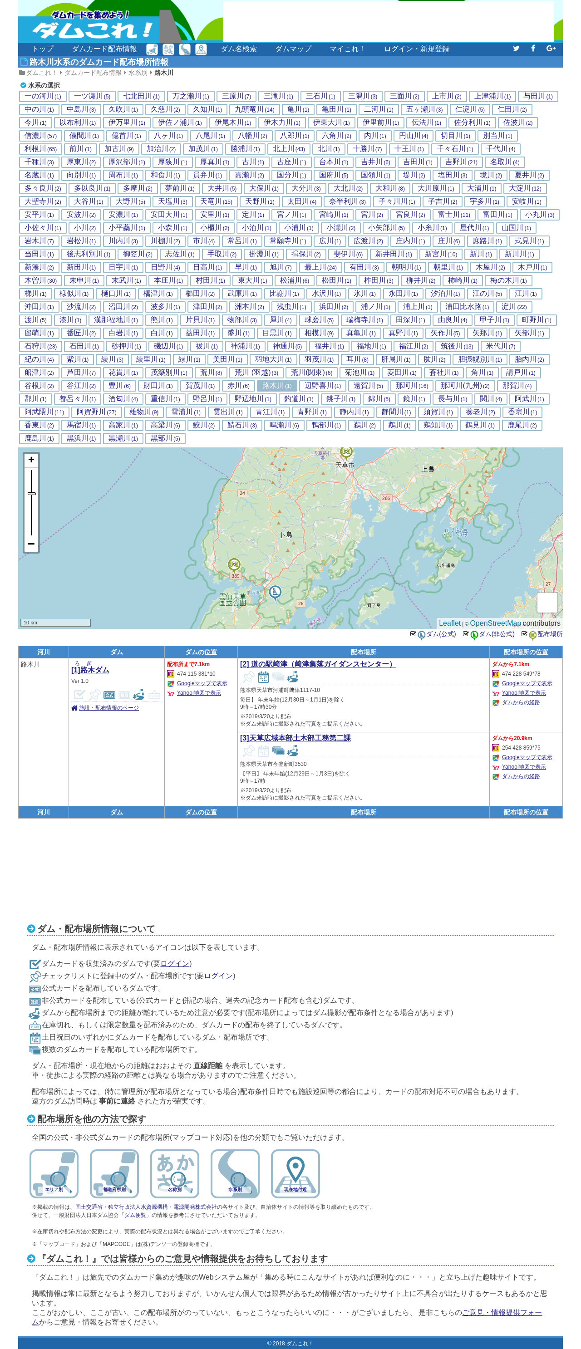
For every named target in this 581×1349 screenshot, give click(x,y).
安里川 (215, 214)
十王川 (409, 148)
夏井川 (529, 175)
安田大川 (169, 214)
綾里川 (151, 359)
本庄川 (168, 280)
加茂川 (203, 148)
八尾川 (210, 135)
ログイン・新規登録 (416, 49)
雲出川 (228, 412)
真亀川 (361, 333)
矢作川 (445, 333)
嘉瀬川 (249, 175)
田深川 (410, 320)
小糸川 (432, 227)
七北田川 (141, 96)
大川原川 (436, 188)
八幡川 (252, 135)
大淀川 (525, 188)
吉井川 (375, 162)
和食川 (165, 175)
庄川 (449, 241)
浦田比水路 (467, 306)
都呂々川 (77, 398)
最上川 (321, 267)
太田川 (302, 201)
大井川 (222, 188)
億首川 (126, 135)
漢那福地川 (116, 320)
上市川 (447, 96)
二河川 (379, 109)
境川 (491, 175)
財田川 (158, 385)
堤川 (414, 175)
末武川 (126, 280)
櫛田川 (200, 293)
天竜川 (216, 201)
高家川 (123, 425)
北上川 (289, 148)
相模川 (319, 333)
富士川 (454, 214)
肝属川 (396, 359)
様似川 (74, 293)
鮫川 (204, 425)
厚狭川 (172, 162)
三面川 (404, 96)
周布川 (123, 175)
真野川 (403, 333)
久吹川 (123, 109)
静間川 (396, 412)
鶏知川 (438, 425)
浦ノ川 (375, 306)
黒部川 (165, 438)
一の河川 (43, 96)
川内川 (123, 241)
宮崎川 (334, 214)
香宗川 (522, 412)
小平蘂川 (126, 227)
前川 (80, 148)
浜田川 (334, 306)
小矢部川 (386, 227)
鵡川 (400, 425)
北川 (329, 148)
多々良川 (43, 188)
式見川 (529, 241)
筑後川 (457, 346)
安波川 (81, 214)
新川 (481, 254)
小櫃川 (215, 227)
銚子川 (341, 398)
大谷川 (88, 201)
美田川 (227, 359)
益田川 (200, 333)
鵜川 (365, 425)
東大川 (252, 280)
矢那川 (487, 333)
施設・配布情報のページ (109, 708)
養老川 (480, 412)
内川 (375, 135)
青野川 (312, 412)
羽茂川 (319, 359)
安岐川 (527, 201)
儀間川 (84, 135)
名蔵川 (39, 175)
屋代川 (474, 227)
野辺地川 (253, 398)
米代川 (501, 346)
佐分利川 (472, 122)
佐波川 (518, 122)
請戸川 (521, 372)
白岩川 (123, 333)
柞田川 (379, 280)
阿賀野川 (96, 412)
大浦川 (482, 188)
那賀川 (517, 385)
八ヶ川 (168, 135)
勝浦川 (245, 148)
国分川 (291, 175)
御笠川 (138, 254)
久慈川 (165, 109)
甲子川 (494, 320)
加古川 (119, 148)
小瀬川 (341, 227)
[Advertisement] (388, 21)
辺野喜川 (323, 385)
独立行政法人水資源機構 (138, 1207)
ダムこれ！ (42, 72)
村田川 (210, 280)
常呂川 (242, 241)
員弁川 (207, 175)
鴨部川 (326, 425)
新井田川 (393, 254)
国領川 (375, 175)
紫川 (78, 359)
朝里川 (448, 267)
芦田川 (81, 372)
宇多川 (484, 201)
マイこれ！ (348, 49)
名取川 (505, 162)
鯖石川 (242, 425)
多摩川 (138, 188)
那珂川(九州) (465, 385)
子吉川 (443, 201)
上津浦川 (492, 96)
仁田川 (512, 109)
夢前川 (180, 188)
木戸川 (532, 267)
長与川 (453, 398)
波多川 (165, 306)
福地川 (371, 346)
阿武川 (529, 398)
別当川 (497, 135)
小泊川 (256, 227)
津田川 (207, 306)
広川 (330, 241)
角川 (482, 372)
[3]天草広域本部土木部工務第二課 (295, 738)
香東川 (39, 425)
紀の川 (39, 359)
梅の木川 (508, 280)
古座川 (291, 162)
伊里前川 (381, 122)
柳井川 (421, 280)
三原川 (236, 96)
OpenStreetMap (495, 623)
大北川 (348, 188)
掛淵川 (264, 254)
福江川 (413, 346)
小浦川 (299, 227)
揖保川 (306, 254)
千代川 (501, 148)
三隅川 (363, 96)
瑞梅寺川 (364, 320)
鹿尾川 (522, 425)
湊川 (70, 320)
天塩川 (172, 201)
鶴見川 (480, 425)
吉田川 (418, 162)
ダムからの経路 (521, 702)
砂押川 (126, 346)
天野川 (260, 201)
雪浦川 (186, 412)
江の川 (487, 293)
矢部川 (529, 333)
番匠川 (81, 333)
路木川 (163, 72)
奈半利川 (347, 201)
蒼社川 (444, 372)
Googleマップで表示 (202, 683)
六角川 (336, 135)
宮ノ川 (291, 214)
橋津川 (158, 293)
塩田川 (453, 175)
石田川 (84, 346)
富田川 (497, 214)
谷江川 (81, 385)
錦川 (379, 398)
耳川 (357, 359)
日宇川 (123, 267)
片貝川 (200, 320)
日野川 (165, 267)
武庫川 (242, 293)
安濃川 (123, 214)
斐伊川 (348, 254)
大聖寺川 (43, 201)
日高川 (207, 267)
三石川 (320, 96)
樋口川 (116, 293)
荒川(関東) (311, 372)
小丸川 (540, 214)
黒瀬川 (123, 438)
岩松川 (81, 241)
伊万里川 (126, 122)
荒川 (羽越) (256, 372)
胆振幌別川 (480, 359)
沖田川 (39, 306)
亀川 (298, 109)
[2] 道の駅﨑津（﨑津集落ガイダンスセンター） (318, 664)
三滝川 (278, 96)
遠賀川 (368, 385)
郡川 (36, 398)
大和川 (390, 188)
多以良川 (92, 188)
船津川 (39, 372)
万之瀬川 (190, 96)
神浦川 (245, 346)
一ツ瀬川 (92, 96)
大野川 (130, 201)
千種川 (39, 162)
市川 (204, 241)
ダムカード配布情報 (104, 49)
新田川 (81, 267)
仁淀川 (470, 109)
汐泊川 (445, 293)
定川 (253, 214)
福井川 (329, 346)
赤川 (238, 385)
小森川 (172, 227)
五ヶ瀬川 (424, 109)
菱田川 (402, 372)
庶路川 (487, 241)
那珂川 (412, 385)
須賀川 (438, 412)
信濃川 (41, 135)
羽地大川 (273, 359)
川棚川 (165, 241)
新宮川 (441, 254)
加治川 (161, 148)
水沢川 (326, 293)
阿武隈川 (44, 412)
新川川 (519, 254)
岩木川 (39, 241)
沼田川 (123, 306)
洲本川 (249, 306)
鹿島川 (39, 438)
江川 (526, 293)
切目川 (455, 135)
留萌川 (39, 333)
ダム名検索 (239, 49)
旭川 (281, 267)
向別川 (81, 175)
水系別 (138, 72)
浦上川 (418, 306)
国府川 (334, 175)
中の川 (39, 109)
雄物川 (144, 412)
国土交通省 (89, 1207)
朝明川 (406, 267)
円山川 (413, 135)
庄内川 (410, 241)
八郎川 (295, 135)
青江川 (270, 412)
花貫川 (123, 372)
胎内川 (529, 359)
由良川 (453, 320)
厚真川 (215, 162)
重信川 (165, 398)
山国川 (516, 227)
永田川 (403, 293)
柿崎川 (463, 280)
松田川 (336, 280)
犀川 (281, 320)
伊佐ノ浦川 (180, 122)
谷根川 (39, 385)
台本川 (334, 162)
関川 (491, 398)
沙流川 (81, 306)
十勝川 (367, 148)
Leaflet (450, 623)
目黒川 (277, 333)
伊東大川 (331, 122)
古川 (253, 162)
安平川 (39, 214)
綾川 (112, 359)
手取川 (222, 254)
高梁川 (165, 425)
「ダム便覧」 (135, 1215)
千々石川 (455, 148)
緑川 (189, 359)
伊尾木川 (233, 122)
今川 (36, 122)
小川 (85, 227)
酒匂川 (123, 398)
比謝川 (284, 293)
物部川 (242, 320)
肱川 (434, 359)
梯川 (36, 293)
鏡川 (414, 398)
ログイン (174, 963)
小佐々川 (43, 227)
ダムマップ (293, 49)
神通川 (287, 346)
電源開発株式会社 (195, 1207)
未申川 (84, 280)
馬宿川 (81, 425)
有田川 (364, 267)
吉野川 (461, 162)
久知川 (207, 109)
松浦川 (295, 280)
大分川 (306, 188)
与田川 (538, 96)
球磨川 (319, 320)
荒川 (211, 372)
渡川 (36, 320)
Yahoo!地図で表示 (199, 693)
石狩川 (41, 346)
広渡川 (368, 241)
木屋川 (490, 267)
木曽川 (41, 280)
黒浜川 (81, 438)
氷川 (365, 293)
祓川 (207, 346)
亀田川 (336, 109)
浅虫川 (291, 306)
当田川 (39, 254)
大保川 (264, 188)
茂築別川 (169, 372)
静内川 (354, 412)
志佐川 (180, 254)
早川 (246, 267)
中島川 (81, 109)
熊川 (162, 320)
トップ (43, 49)
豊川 (119, 385)
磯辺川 (168, 346)
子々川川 (397, 201)
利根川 (41, 148)
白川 (162, 333)
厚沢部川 (126, 162)
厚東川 (81, 162)
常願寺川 (288, 241)
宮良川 (410, 214)
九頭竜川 (254, 109)
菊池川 (359, 372)
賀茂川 (200, 385)
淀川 (514, 306)
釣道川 (299, 398)
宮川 (372, 214)
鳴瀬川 (284, 425)
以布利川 (77, 122)
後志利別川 (89, 254)
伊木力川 (282, 122)
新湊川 (39, 267)
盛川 (238, 333)
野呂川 (207, 398)
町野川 (536, 320)
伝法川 (426, 122)
